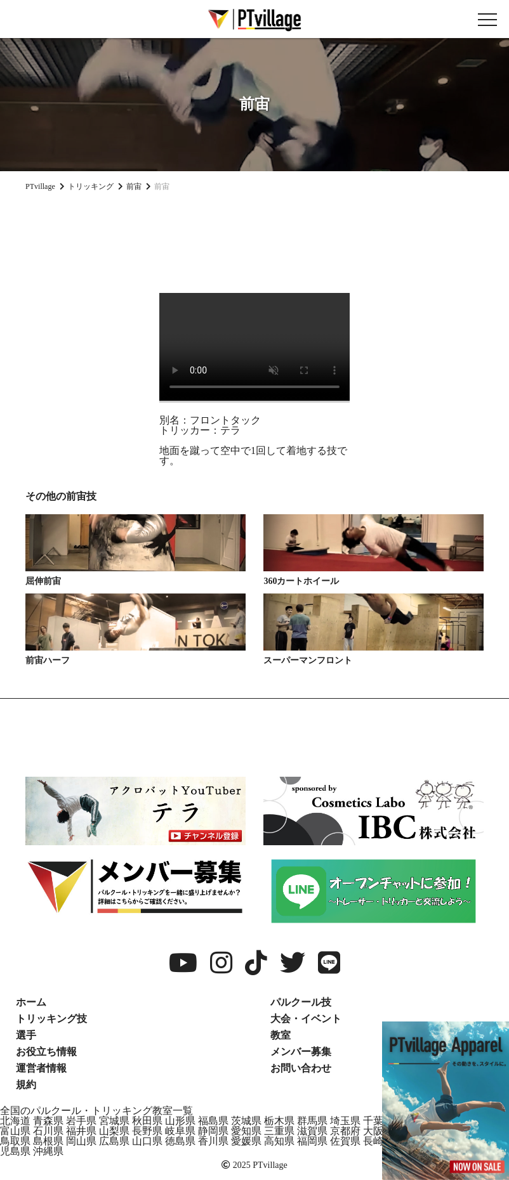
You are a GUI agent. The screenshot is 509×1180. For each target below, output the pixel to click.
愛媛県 (246, 1141)
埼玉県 (345, 1120)
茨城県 (246, 1120)
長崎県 (378, 1141)
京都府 (345, 1130)
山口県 (147, 1141)
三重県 (279, 1130)
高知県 (279, 1141)
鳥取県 (15, 1141)
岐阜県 (180, 1130)
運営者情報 (41, 1068)
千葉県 (378, 1120)
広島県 (114, 1141)
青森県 (48, 1120)
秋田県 (147, 1120)
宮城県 (114, 1120)
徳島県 (180, 1141)
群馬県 (312, 1120)
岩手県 (81, 1120)
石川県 (48, 1130)
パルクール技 (300, 1002)
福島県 (213, 1120)
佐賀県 (345, 1141)
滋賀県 (312, 1130)
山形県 (180, 1120)
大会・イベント (305, 1018)
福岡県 (312, 1141)
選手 (26, 1035)
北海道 (15, 1120)
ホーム (31, 1002)
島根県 (48, 1141)
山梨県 (114, 1130)
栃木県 (279, 1120)
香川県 (213, 1141)
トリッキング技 (51, 1018)
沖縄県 (48, 1151)
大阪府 (378, 1130)
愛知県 (246, 1130)
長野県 (147, 1130)
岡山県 (81, 1141)
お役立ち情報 (46, 1051)
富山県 (15, 1130)
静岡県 (213, 1130)
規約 (26, 1084)
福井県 (81, 1130)
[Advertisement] (254, 237)
